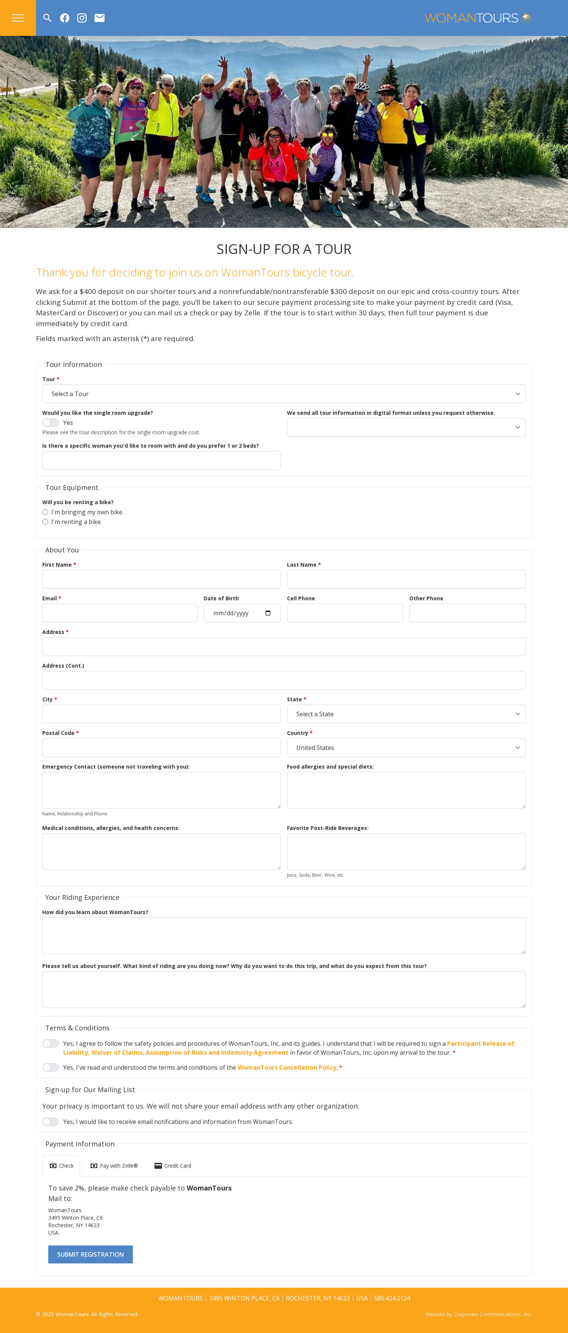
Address (55, 631)
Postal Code (60, 732)
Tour (50, 379)
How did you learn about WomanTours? (95, 912)
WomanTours (180, 1298)
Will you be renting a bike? (78, 502)
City (49, 699)
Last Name (304, 564)
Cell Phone (301, 598)
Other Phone (426, 598)
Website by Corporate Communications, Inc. (478, 1314)
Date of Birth (221, 598)
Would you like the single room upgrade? (97, 412)
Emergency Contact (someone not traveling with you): (116, 766)
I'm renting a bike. (72, 522)
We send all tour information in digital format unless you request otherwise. (391, 412)
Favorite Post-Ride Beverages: (328, 827)
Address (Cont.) (63, 665)
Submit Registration (90, 1254)
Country (300, 732)
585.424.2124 (392, 1298)
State (296, 699)
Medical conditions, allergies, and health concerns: (111, 827)
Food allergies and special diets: (330, 766)
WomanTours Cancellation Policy (287, 1067)
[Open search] (47, 18)
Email (51, 598)
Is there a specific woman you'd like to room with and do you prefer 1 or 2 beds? (150, 445)
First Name (59, 564)
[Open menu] (18, 18)
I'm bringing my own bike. (82, 512)
